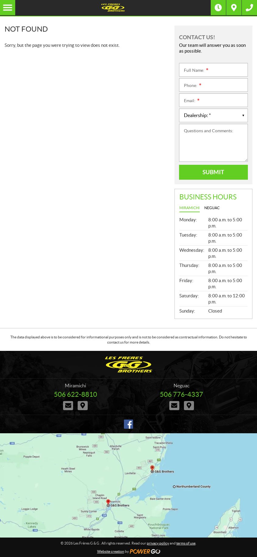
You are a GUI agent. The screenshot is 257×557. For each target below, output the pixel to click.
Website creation (110, 551)
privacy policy (158, 543)
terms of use (185, 543)
